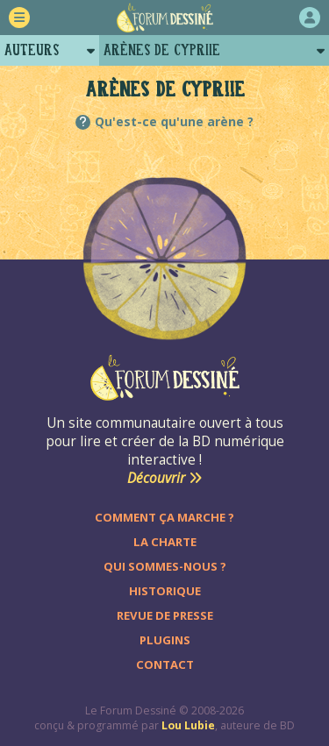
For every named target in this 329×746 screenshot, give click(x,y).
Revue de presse (165, 615)
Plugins (164, 640)
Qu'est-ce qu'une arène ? (174, 121)
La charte (165, 542)
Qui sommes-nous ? (165, 566)
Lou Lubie (188, 725)
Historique (165, 591)
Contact (165, 664)
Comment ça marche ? (164, 517)
